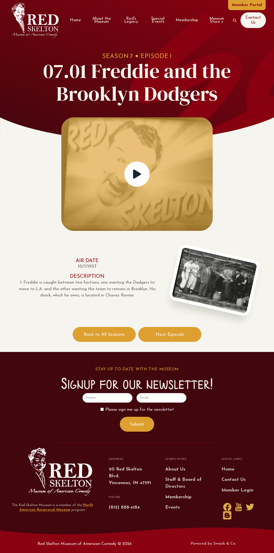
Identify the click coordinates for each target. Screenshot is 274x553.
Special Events (158, 20)
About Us (175, 469)
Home (75, 20)
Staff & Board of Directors (183, 483)
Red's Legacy (131, 20)
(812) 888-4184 (124, 507)
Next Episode (170, 334)
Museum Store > (216, 20)
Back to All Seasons (104, 334)
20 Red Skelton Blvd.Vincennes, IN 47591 (130, 476)
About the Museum (101, 20)
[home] (35, 20)
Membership (187, 20)
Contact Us (253, 20)
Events (172, 507)
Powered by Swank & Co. (213, 544)
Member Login (237, 490)
